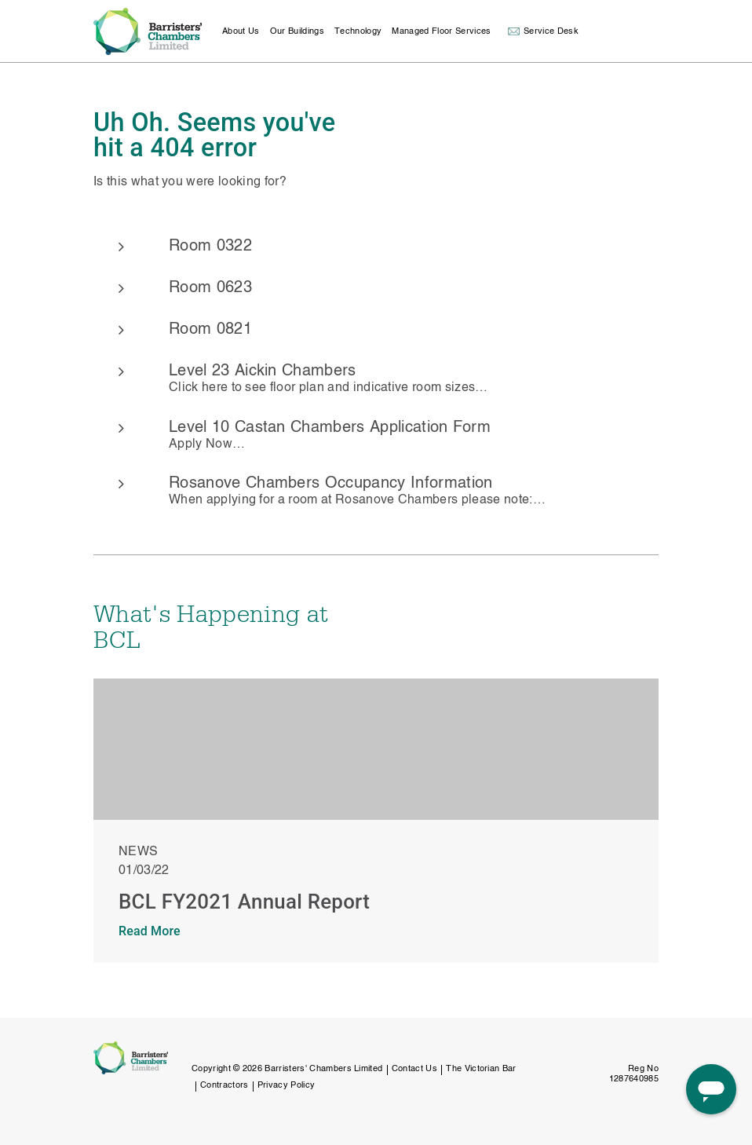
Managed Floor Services (441, 31)
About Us (241, 31)
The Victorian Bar (481, 1069)
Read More (150, 931)
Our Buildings (297, 31)
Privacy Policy (286, 1085)
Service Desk (551, 31)
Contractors (224, 1085)
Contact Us (414, 1069)
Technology (357, 31)
